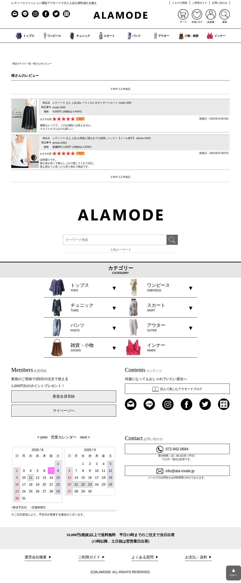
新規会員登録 (64, 396)
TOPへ (233, 571)
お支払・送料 (196, 557)
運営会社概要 (36, 557)
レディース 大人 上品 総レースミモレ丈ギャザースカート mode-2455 (92, 102)
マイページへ (64, 410)
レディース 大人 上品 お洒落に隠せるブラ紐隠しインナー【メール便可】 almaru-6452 (101, 138)
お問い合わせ (219, 2)
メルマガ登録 (179, 2)
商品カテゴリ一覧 (21, 63)
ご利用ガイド (199, 2)
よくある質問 (143, 557)
